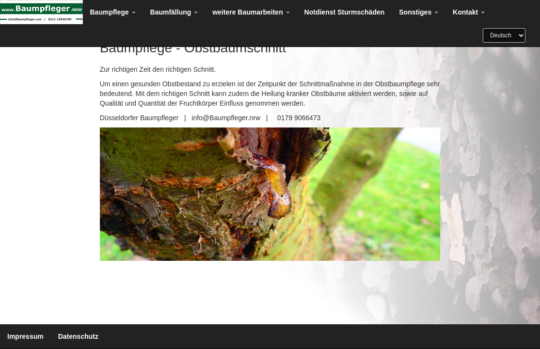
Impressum (25, 336)
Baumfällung (174, 12)
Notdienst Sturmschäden (344, 12)
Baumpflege (113, 12)
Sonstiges (418, 12)
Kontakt (469, 12)
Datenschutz (78, 336)
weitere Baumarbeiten (250, 12)
